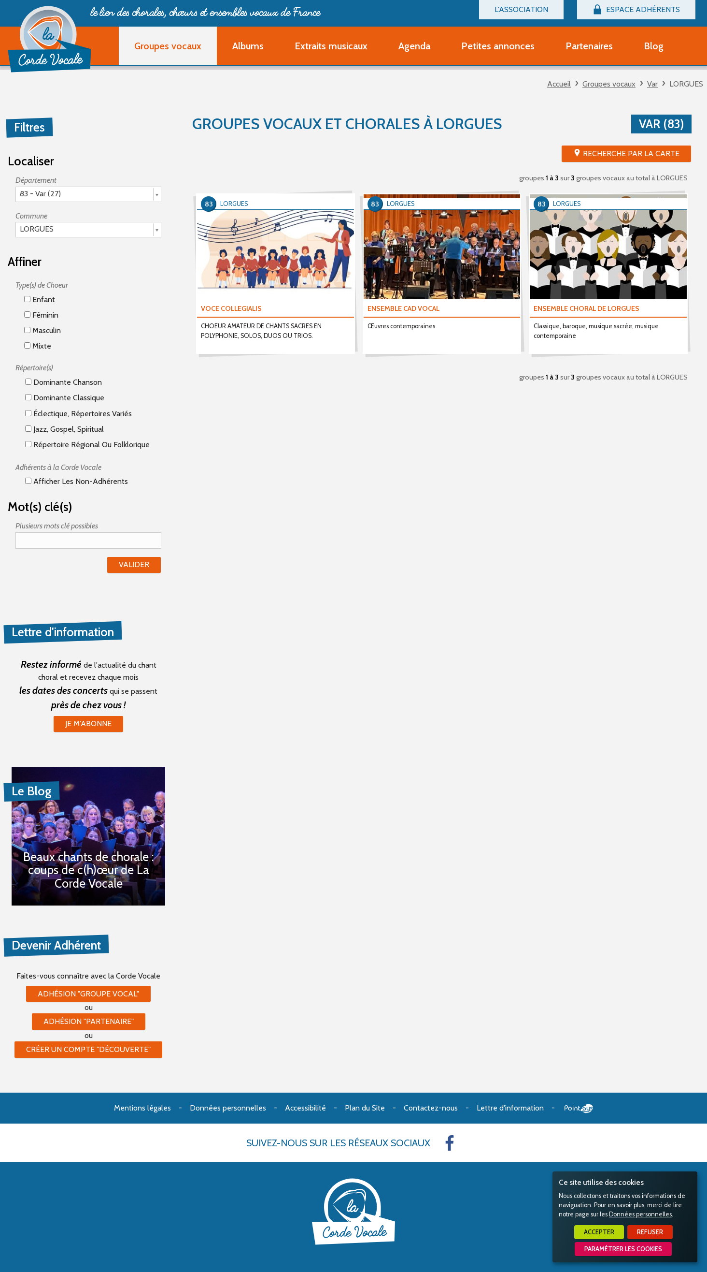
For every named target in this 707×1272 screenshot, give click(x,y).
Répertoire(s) (34, 367)
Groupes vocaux (609, 83)
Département (36, 180)
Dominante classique (64, 397)
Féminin (41, 315)
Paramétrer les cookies (623, 1249)
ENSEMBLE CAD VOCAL (403, 308)
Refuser (650, 1232)
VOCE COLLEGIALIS (231, 308)
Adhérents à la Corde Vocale (58, 467)
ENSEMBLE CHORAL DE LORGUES (586, 308)
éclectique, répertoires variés (78, 413)
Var (652, 83)
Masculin (42, 330)
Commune (31, 215)
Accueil (559, 83)
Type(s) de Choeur (41, 285)
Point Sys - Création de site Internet (579, 1108)
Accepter (599, 1232)
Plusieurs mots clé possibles (56, 525)
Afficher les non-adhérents (76, 481)
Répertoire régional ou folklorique (87, 444)
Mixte (37, 346)
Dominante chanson (63, 382)
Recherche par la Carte (631, 153)
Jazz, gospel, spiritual (64, 429)
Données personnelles (640, 1214)
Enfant (39, 299)
